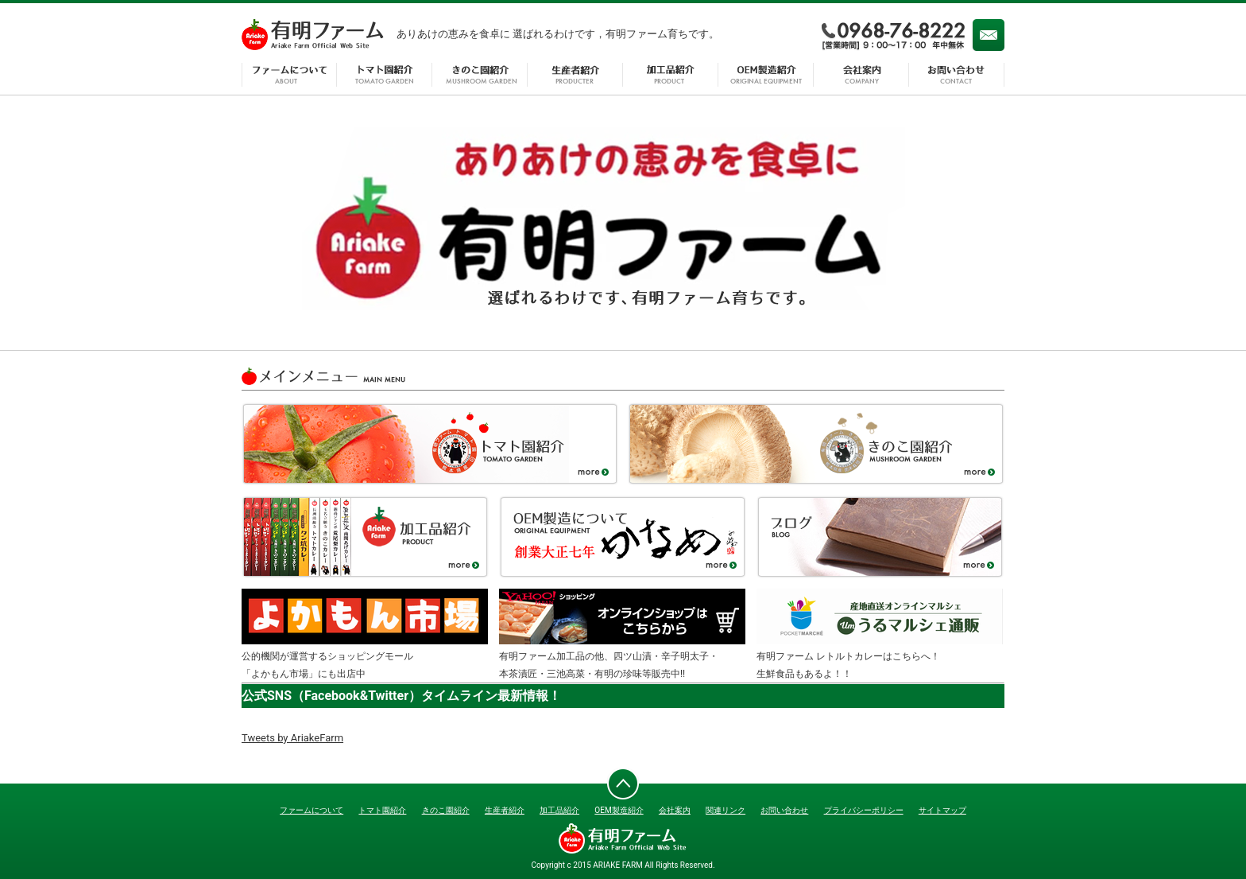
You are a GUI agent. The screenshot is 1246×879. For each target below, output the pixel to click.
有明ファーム (313, 35)
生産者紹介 (575, 75)
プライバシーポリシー (864, 810)
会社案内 (861, 75)
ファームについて (289, 75)
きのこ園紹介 (480, 75)
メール (988, 35)
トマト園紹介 (384, 75)
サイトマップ (942, 810)
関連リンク (725, 810)
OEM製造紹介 (766, 75)
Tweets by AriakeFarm (292, 738)
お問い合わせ (956, 75)
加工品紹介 (670, 75)
